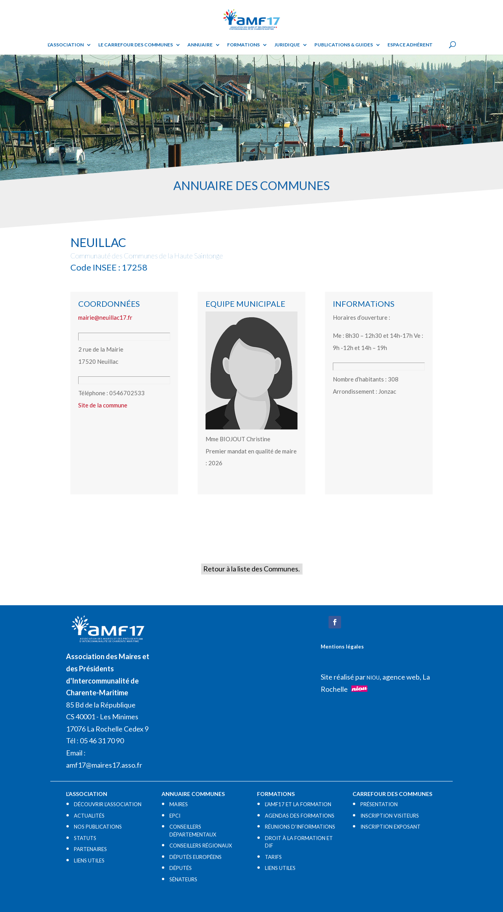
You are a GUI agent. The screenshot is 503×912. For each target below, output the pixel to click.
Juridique (287, 45)
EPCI (174, 816)
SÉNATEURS (183, 879)
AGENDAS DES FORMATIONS (299, 816)
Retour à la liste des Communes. (251, 568)
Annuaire (200, 45)
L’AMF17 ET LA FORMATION (298, 804)
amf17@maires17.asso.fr (104, 765)
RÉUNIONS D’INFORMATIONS (300, 827)
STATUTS (85, 838)
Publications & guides (343, 45)
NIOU (373, 677)
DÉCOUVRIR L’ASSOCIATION (107, 804)
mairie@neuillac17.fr (105, 317)
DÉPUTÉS (180, 868)
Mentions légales (342, 646)
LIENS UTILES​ (89, 860)
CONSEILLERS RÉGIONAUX (200, 845)
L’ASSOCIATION (66, 45)
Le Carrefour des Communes (135, 45)
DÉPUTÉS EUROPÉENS (195, 857)
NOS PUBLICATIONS (98, 827)
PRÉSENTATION (379, 804)
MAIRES (178, 804)
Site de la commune (102, 405)
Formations (243, 45)
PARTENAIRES (90, 849)
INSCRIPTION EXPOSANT (390, 827)
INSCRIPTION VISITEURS (389, 816)
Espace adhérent (410, 45)
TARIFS (273, 857)
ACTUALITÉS (89, 816)
